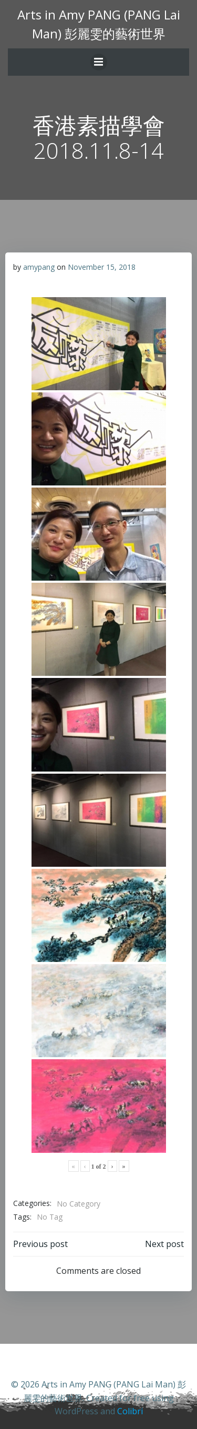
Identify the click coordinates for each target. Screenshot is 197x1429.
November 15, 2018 (102, 267)
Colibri (130, 1411)
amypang (39, 267)
